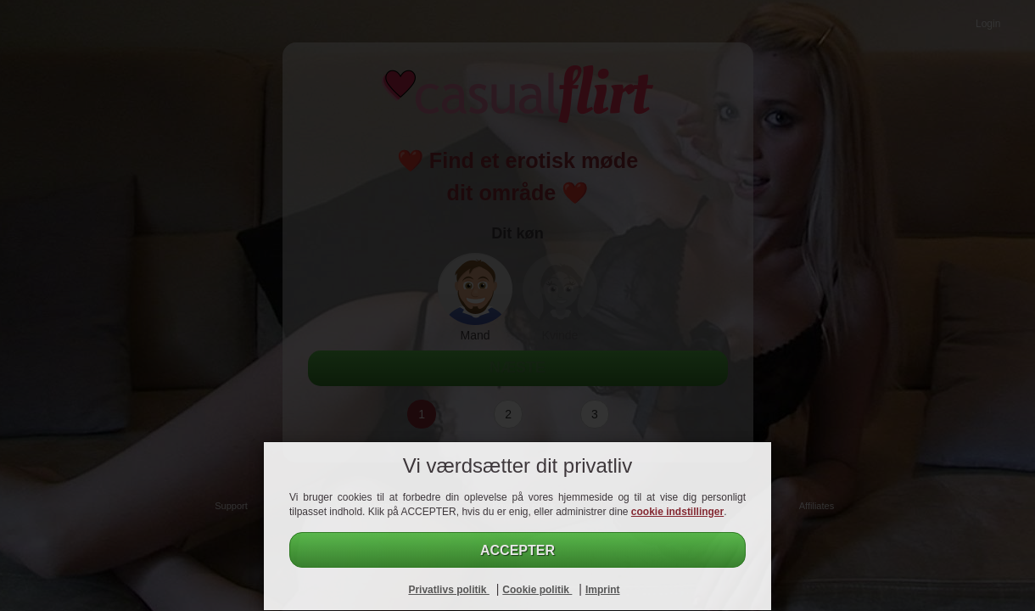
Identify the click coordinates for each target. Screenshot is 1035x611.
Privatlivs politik (448, 590)
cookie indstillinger (677, 512)
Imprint (602, 590)
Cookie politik (537, 590)
